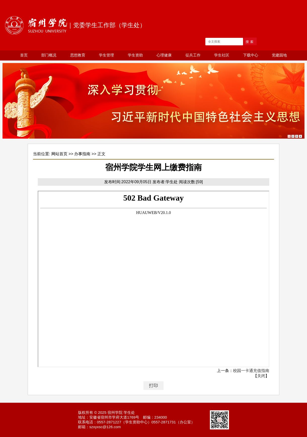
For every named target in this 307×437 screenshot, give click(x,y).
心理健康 (164, 55)
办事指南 (82, 154)
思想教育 (77, 55)
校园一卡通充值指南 (251, 370)
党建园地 (279, 55)
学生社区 (221, 55)
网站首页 (59, 154)
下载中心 (250, 55)
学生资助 (135, 55)
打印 (153, 385)
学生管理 (106, 55)
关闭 (261, 376)
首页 (24, 55)
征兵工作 (193, 55)
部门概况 (48, 55)
